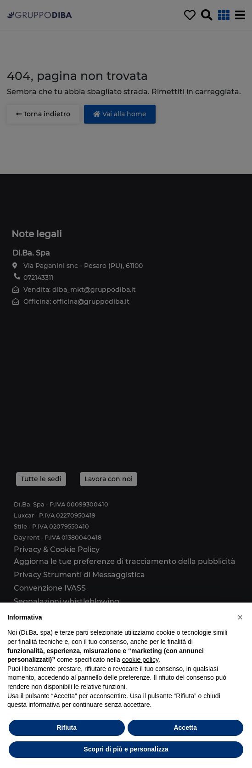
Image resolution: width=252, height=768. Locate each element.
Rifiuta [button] (66, 727)
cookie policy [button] (140, 659)
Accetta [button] (185, 727)
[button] (240, 617)
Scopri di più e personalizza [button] (126, 749)
